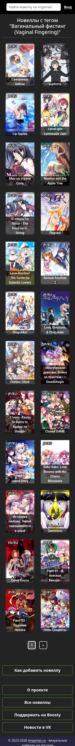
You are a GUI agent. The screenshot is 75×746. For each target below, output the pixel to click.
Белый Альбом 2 (55, 280)
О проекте (37, 690)
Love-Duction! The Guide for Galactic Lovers (20, 278)
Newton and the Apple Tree (55, 181)
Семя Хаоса (20, 580)
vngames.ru (37, 740)
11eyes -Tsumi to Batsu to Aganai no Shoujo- (20, 424)
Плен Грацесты (55, 630)
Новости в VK (37, 727)
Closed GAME (55, 431)
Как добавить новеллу (37, 670)
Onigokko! (20, 332)
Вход (68, 7)
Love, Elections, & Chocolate (55, 330)
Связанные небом (19, 81)
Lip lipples (20, 134)
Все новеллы (37, 702)
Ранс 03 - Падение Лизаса (20, 625)
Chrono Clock (20, 382)
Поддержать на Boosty (37, 715)
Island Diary (19, 481)
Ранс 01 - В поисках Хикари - (55, 575)
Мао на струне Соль (20, 181)
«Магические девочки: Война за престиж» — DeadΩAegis (55, 375)
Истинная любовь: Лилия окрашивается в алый (20, 524)
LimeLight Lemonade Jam (55, 131)
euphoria (55, 84)
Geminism (55, 531)
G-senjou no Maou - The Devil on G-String (20, 226)
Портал (55, 233)
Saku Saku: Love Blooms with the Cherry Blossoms (55, 474)
